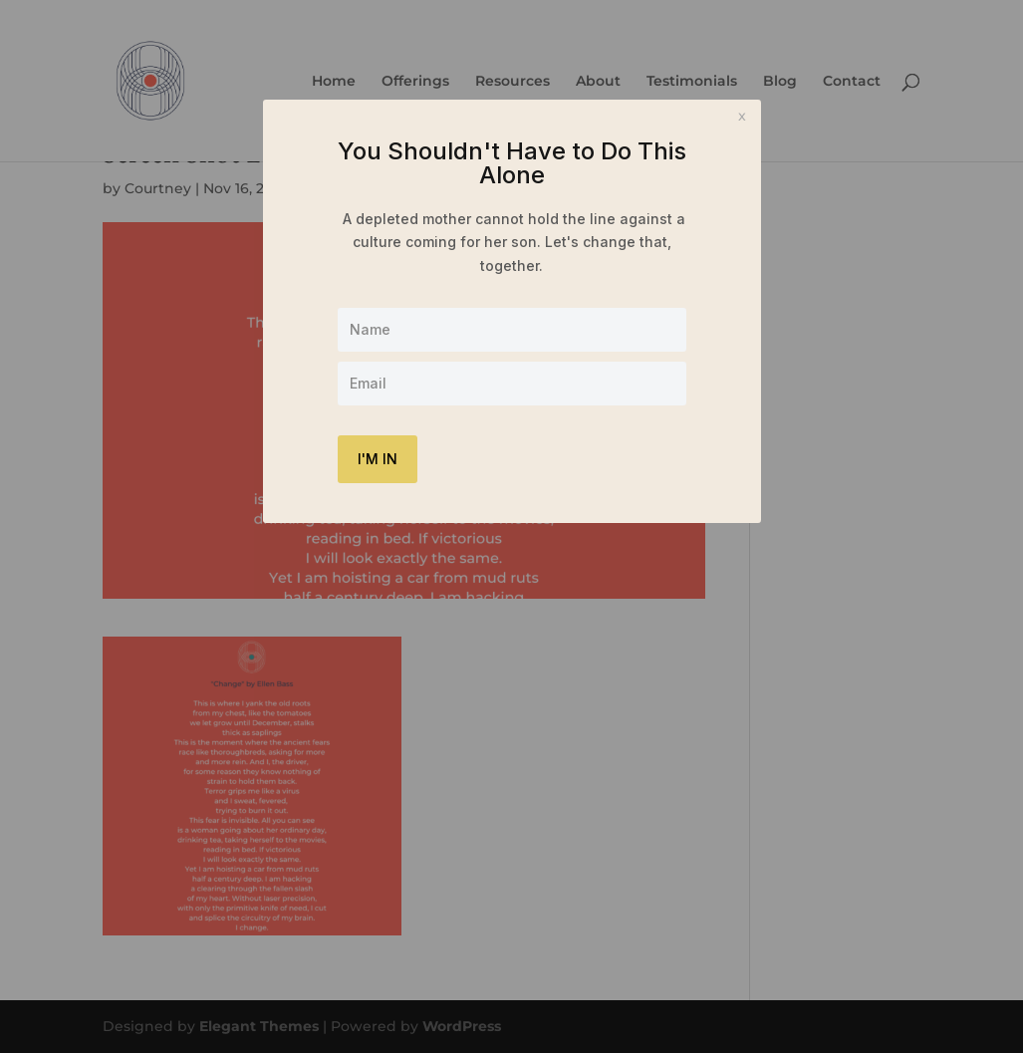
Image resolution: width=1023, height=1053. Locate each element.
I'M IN (377, 458)
